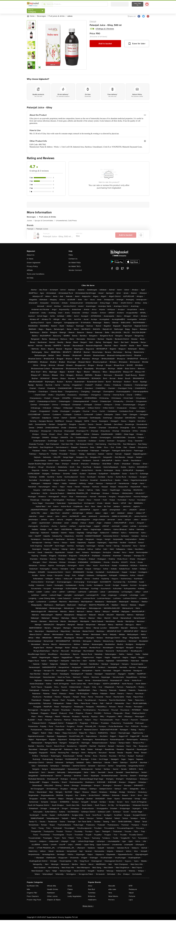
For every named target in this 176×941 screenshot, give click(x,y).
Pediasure (133, 889)
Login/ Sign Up (137, 4)
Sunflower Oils (33, 886)
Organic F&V (32, 893)
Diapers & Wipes (54, 900)
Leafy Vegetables (74, 896)
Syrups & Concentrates (45, 220)
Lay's (131, 900)
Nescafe (111, 886)
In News (30, 259)
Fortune (132, 896)
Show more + (88, 906)
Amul (90, 886)
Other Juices (52, 896)
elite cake (112, 889)
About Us (30, 255)
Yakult (131, 893)
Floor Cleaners (33, 896)
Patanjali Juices (42, 229)
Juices (30, 220)
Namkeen (51, 893)
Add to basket (105, 43)
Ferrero (111, 900)
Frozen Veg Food (34, 900)
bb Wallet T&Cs (75, 266)
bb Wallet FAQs (75, 262)
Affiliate (30, 270)
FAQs (71, 255)
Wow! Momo (113, 896)
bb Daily (30, 278)
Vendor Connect (75, 270)
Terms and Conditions (35, 274)
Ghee (70, 886)
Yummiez (91, 893)
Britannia (91, 896)
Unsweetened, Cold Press (66, 220)
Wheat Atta (51, 886)
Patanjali (93, 21)
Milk (28, 889)
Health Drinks (52, 889)
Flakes (70, 889)
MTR (130, 886)
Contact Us (73, 259)
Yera (110, 893)
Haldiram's (92, 900)
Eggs (70, 893)
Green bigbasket (33, 262)
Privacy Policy (32, 266)
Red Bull (91, 889)
